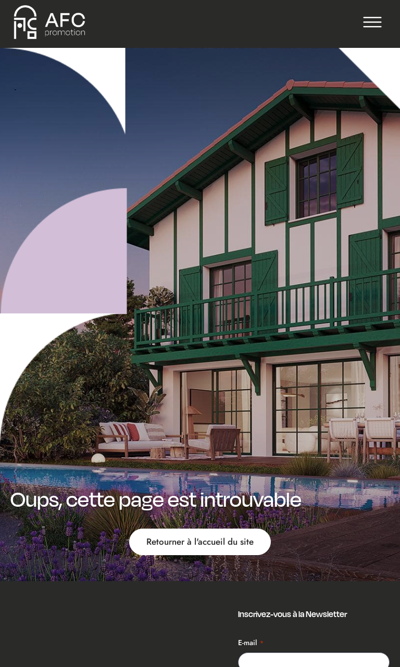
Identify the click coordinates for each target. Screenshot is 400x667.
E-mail (251, 642)
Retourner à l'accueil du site (200, 541)
